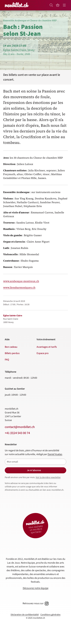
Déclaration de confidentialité (25, 614)
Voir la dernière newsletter (48, 477)
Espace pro (43, 353)
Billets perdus (12, 353)
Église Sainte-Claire (12, 315)
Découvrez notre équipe (35, 588)
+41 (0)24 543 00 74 (17, 433)
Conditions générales (50, 614)
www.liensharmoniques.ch (19, 287)
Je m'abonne (34, 470)
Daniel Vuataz (55, 454)
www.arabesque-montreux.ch (21, 281)
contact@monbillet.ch (20, 427)
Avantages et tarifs (47, 347)
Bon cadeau (11, 347)
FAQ (7, 359)
